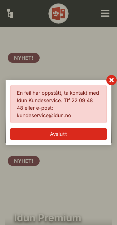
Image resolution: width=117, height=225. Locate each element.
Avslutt (58, 134)
